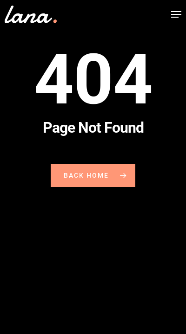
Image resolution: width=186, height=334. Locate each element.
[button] (176, 14)
